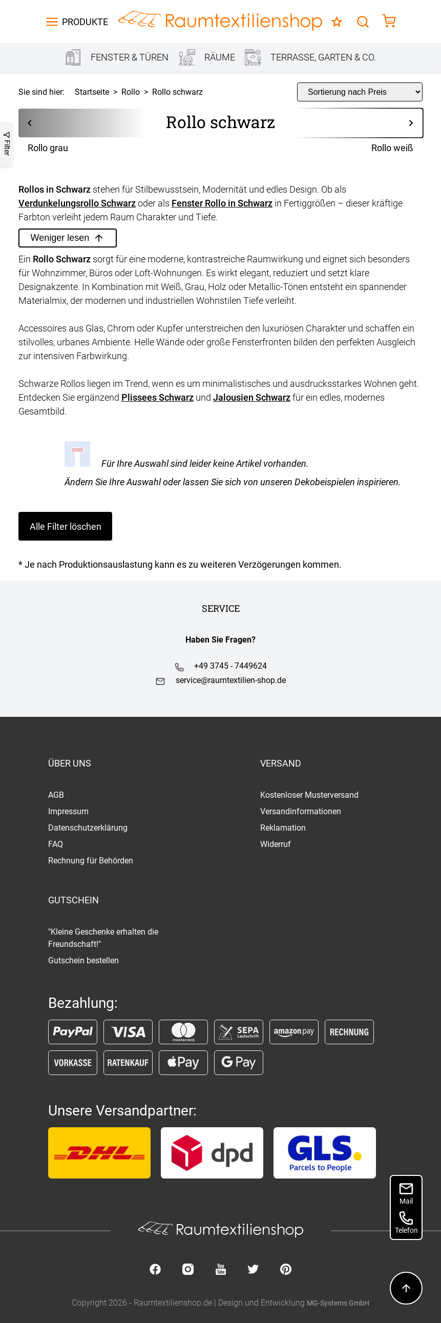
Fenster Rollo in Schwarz (222, 203)
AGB (56, 795)
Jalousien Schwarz (251, 397)
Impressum (68, 811)
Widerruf (275, 844)
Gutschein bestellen (83, 960)
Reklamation (283, 828)
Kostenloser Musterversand (309, 795)
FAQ (55, 844)
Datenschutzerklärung (88, 828)
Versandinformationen (300, 811)
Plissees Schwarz (157, 397)
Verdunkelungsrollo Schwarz (77, 203)
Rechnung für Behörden (90, 860)
